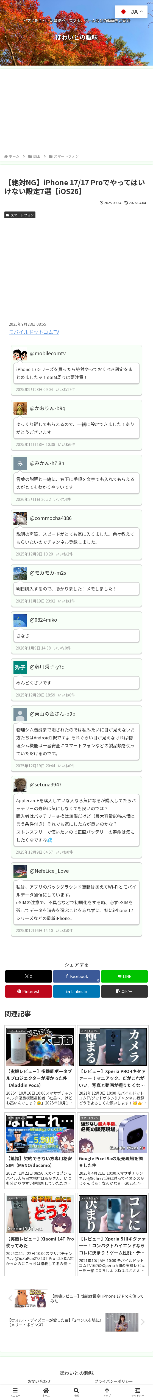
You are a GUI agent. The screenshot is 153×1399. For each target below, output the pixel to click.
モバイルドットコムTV (34, 331)
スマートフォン (20, 215)
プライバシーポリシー (113, 1381)
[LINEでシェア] (124, 976)
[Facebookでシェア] (76, 976)
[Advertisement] (76, 112)
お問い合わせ (39, 1381)
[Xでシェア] (28, 976)
